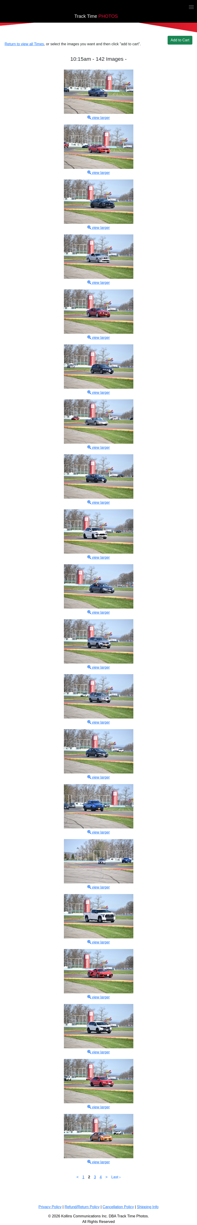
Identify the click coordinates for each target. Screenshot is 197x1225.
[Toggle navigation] (191, 7)
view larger (98, 118)
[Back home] (3, 8)
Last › (116, 1177)
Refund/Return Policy (82, 1207)
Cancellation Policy (118, 1207)
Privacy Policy (50, 1207)
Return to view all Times (24, 44)
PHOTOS (96, 16)
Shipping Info (147, 1207)
